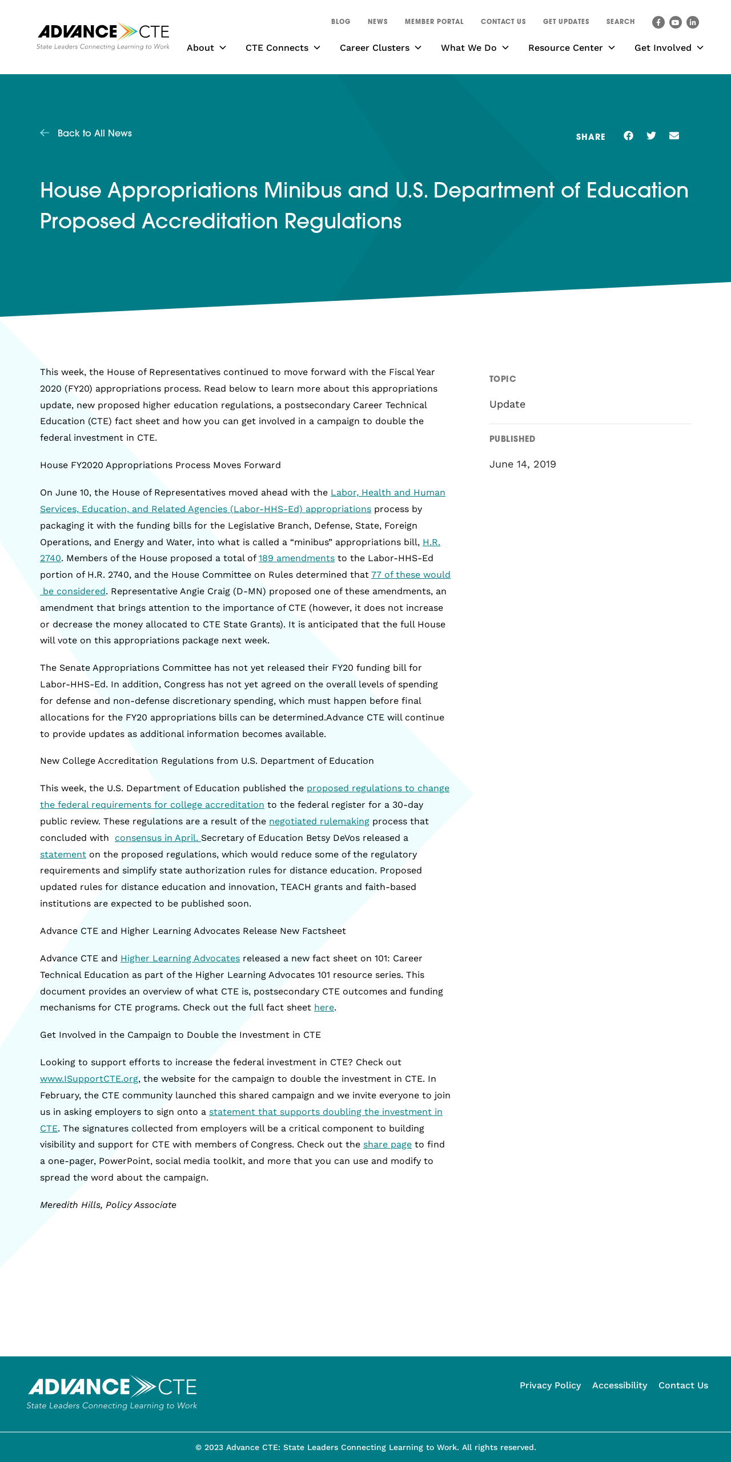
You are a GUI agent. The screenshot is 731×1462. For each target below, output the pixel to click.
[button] (621, 24)
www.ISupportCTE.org (89, 1078)
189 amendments (297, 558)
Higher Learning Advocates (180, 958)
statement (63, 854)
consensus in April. (158, 837)
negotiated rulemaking (319, 821)
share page (387, 1144)
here (324, 1007)
